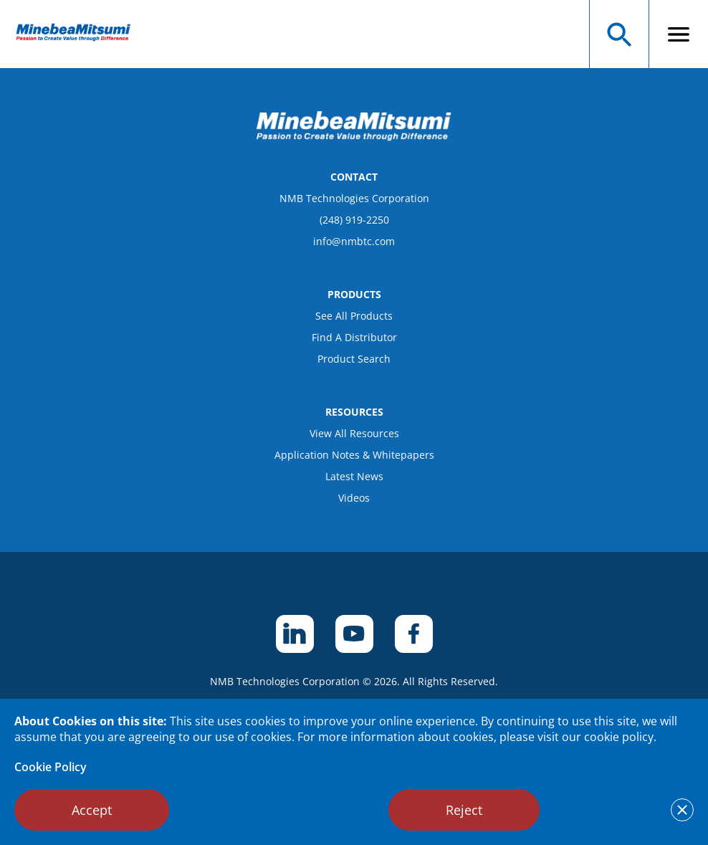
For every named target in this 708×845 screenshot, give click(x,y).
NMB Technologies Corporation (354, 198)
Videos (354, 498)
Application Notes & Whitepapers (354, 455)
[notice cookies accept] (682, 809)
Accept (92, 809)
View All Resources (354, 433)
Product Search (354, 359)
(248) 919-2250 (354, 219)
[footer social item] (295, 634)
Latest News (354, 476)
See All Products (354, 316)
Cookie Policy (50, 767)
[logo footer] (354, 137)
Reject (464, 809)
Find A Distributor (354, 337)
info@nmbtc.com (354, 241)
